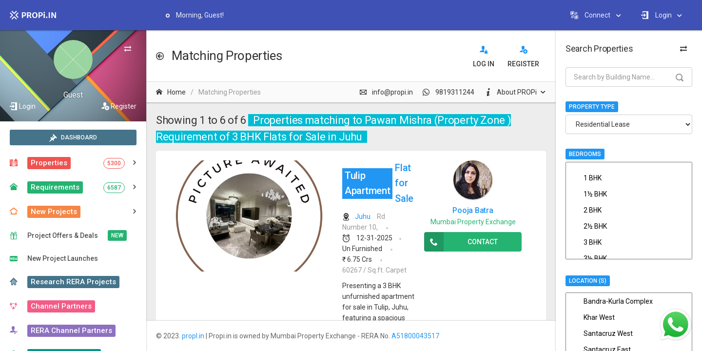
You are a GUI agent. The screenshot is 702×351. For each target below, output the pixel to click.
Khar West (629, 317)
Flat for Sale (377, 183)
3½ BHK (629, 258)
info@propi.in (386, 92)
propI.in (193, 336)
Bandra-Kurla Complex (629, 301)
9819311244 (448, 92)
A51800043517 (415, 336)
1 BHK (629, 178)
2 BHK (629, 210)
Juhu (362, 216)
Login (27, 106)
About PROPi (510, 92)
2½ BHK (629, 226)
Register (123, 106)
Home (171, 92)
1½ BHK (629, 194)
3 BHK (629, 242)
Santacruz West (629, 333)
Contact (461, 242)
